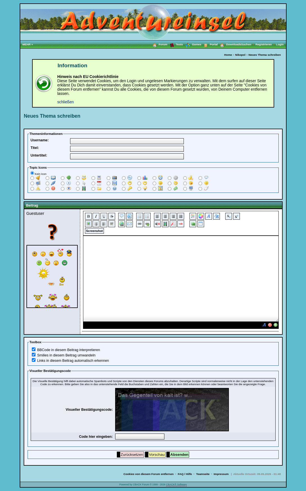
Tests (175, 44)
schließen (65, 102)
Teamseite (202, 474)
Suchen (248, 44)
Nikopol (240, 54)
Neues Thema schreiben (265, 54)
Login (279, 44)
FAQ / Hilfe (185, 474)
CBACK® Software (176, 484)
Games (192, 44)
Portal (209, 44)
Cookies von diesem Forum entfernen (148, 474)
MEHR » (28, 44)
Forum (158, 44)
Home (228, 54)
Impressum (221, 474)
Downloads (229, 44)
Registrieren (265, 44)
